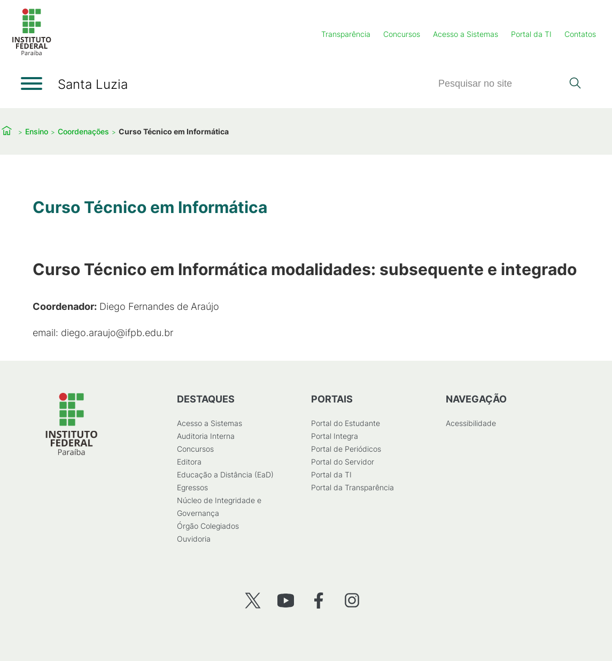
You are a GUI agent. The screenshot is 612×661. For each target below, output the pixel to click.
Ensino (36, 131)
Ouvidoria (193, 538)
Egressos (191, 487)
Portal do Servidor (342, 461)
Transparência (345, 34)
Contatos (580, 34)
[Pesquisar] (500, 83)
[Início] (31, 53)
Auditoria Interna (205, 435)
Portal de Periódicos (346, 448)
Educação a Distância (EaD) (224, 474)
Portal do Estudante (345, 423)
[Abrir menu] (31, 83)
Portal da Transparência (352, 487)
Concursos (401, 34)
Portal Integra (334, 435)
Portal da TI (531, 34)
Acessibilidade (470, 423)
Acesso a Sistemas (465, 34)
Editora (188, 461)
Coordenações (83, 131)
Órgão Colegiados (207, 525)
